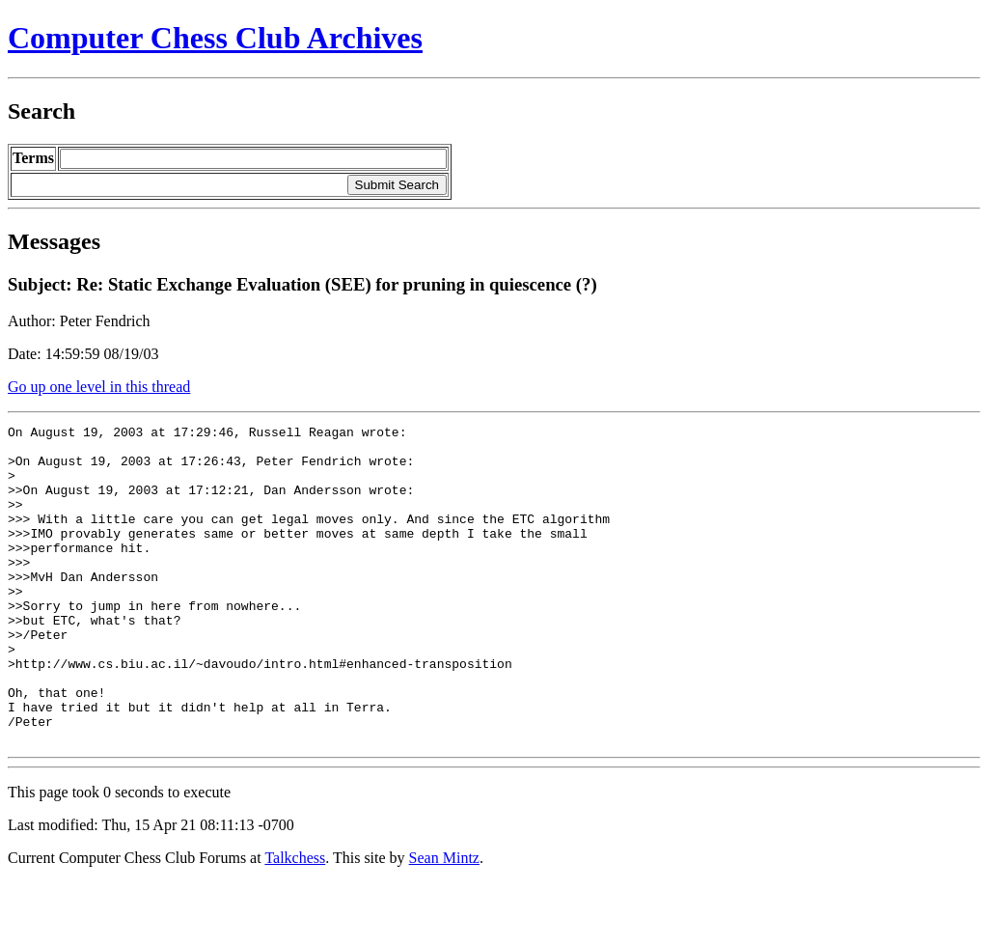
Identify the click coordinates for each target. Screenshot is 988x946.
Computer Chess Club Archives (215, 37)
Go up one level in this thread (99, 386)
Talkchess (294, 921)
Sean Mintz (444, 921)
